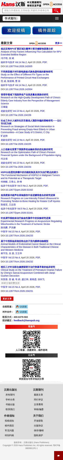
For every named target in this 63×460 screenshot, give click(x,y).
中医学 (4, 231)
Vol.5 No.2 (22, 185)
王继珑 (4, 107)
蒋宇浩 (4, 253)
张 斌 (11, 58)
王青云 (12, 181)
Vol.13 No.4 (18, 111)
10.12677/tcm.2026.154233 (19, 235)
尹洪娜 (12, 227)
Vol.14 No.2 (21, 62)
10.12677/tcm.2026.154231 (19, 291)
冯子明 (4, 58)
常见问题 (9, 430)
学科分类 (10, 399)
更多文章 (7, 298)
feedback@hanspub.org (26, 320)
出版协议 (38, 425)
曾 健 (11, 279)
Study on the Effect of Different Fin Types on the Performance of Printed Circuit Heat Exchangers (27, 74)
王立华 (18, 253)
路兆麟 (4, 227)
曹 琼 (17, 81)
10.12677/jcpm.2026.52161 (19, 212)
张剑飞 (41, 279)
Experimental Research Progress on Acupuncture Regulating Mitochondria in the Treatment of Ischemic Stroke (31, 221)
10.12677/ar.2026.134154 (18, 167)
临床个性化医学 (9, 185)
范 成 (3, 81)
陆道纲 (10, 81)
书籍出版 (10, 404)
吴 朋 (11, 253)
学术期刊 (11, 18)
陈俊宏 (4, 204)
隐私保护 (38, 435)
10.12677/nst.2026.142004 (18, 89)
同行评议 (38, 399)
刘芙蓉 (4, 279)
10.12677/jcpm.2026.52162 (19, 189)
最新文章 (38, 394)
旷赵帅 (4, 136)
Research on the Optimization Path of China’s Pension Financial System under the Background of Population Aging (31, 152)
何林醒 (4, 181)
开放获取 (38, 420)
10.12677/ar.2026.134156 (18, 115)
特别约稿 (9, 435)
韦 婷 (17, 279)
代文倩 (4, 158)
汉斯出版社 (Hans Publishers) (36, 442)
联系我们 (10, 409)
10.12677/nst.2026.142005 (18, 66)
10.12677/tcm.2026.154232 (19, 261)
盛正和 (25, 279)
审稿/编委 (39, 409)
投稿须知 (9, 420)
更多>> (58, 43)
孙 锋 (19, 181)
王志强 (12, 204)
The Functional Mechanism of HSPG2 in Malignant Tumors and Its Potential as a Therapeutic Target (30, 175)
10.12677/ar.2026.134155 (18, 144)
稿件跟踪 (9, 425)
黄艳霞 (33, 279)
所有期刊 (10, 394)
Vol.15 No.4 (14, 231)
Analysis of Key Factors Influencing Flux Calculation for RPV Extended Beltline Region (31, 51)
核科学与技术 (7, 62)
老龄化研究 (6, 111)
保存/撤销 (39, 430)
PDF (44, 62)
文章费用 (38, 404)
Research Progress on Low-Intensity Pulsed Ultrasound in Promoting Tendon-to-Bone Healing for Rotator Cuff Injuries (30, 198)
